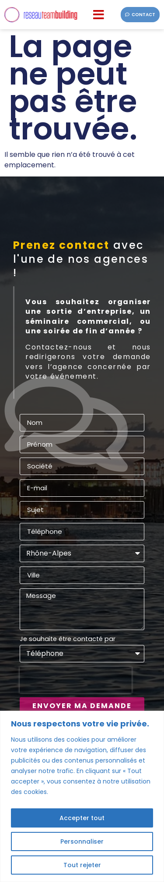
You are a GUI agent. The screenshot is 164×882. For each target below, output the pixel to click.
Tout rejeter (82, 865)
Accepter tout (82, 818)
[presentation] (76, 680)
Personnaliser (82, 841)
